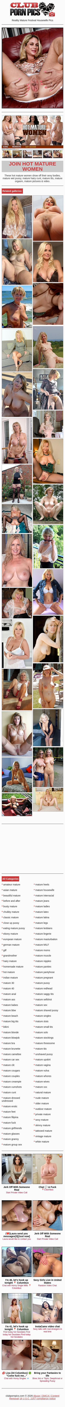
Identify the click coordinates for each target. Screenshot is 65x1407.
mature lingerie (42, 933)
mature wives (42, 1081)
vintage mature (42, 1136)
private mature (42, 1114)
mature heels (41, 884)
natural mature (42, 1092)
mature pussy (42, 983)
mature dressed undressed (11, 1099)
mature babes (10, 1005)
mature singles (42, 1015)
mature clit (8, 1065)
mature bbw (9, 1010)
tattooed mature (43, 1130)
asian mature (9, 890)
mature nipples (42, 961)
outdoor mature (43, 1109)
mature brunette (11, 1048)
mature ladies (42, 906)
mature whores (42, 1076)
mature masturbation (45, 939)
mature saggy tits (44, 994)
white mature (41, 1141)
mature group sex (12, 1144)
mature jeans (41, 901)
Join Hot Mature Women (32, 166)
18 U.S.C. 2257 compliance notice (38, 1398)
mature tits (40, 1048)
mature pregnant (43, 977)
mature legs (41, 923)
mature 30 (8, 983)
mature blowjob (11, 1037)
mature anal (9, 994)
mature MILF (41, 944)
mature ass (8, 999)
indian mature (10, 977)
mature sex (40, 1005)
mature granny (10, 1139)
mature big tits (10, 1021)
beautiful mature (11, 895)
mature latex (41, 912)
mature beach (10, 1015)
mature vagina (42, 1065)
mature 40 (8, 988)
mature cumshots (12, 1087)
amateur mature (11, 884)
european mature (12, 939)
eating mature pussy (13, 928)
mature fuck (9, 1122)
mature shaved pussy (46, 1010)
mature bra (8, 1043)
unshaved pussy (43, 1054)
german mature (11, 944)
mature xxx (40, 1087)
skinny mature (42, 1125)
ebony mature (10, 933)
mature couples (11, 1076)
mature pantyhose (44, 972)
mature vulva (41, 1070)
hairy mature (9, 961)
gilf (4, 950)
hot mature (8, 972)
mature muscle (42, 955)
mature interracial (44, 895)
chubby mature (10, 912)
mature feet (8, 1111)
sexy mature (41, 1119)
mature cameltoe (11, 1054)
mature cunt (9, 1092)
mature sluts (41, 1021)
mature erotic (9, 1106)
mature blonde (10, 1032)
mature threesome (44, 1043)
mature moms (42, 950)
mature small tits (43, 1026)
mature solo (41, 1032)
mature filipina (10, 1117)
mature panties (42, 966)
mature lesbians (43, 928)
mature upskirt (42, 1059)
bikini (5, 1026)
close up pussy (10, 923)
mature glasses (11, 1133)
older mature (41, 1103)
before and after (11, 901)
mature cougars (11, 1070)
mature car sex (10, 1059)
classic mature (10, 917)
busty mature (9, 906)
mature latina (41, 917)
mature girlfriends (12, 1128)
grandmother (9, 955)
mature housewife (44, 890)
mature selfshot (43, 999)
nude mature (41, 1098)
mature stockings (44, 1037)
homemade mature (12, 966)
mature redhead (43, 988)
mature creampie (11, 1081)
